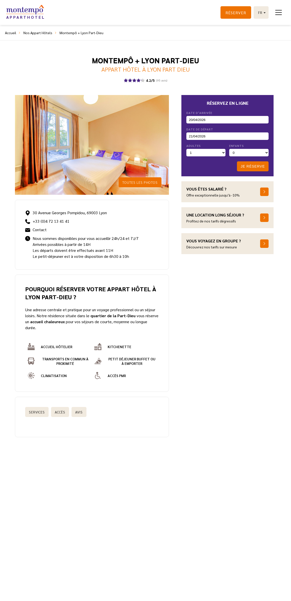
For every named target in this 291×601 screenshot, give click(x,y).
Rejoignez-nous (138, 531)
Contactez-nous (138, 524)
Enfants (236, 146)
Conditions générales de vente (196, 524)
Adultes (193, 146)
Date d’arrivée (199, 113)
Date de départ (199, 129)
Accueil (10, 32)
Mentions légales (166, 593)
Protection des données (197, 531)
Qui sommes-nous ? (86, 524)
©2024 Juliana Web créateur (209, 593)
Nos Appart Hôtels (37, 32)
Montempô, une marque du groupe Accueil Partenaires (102, 593)
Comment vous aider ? (87, 531)
